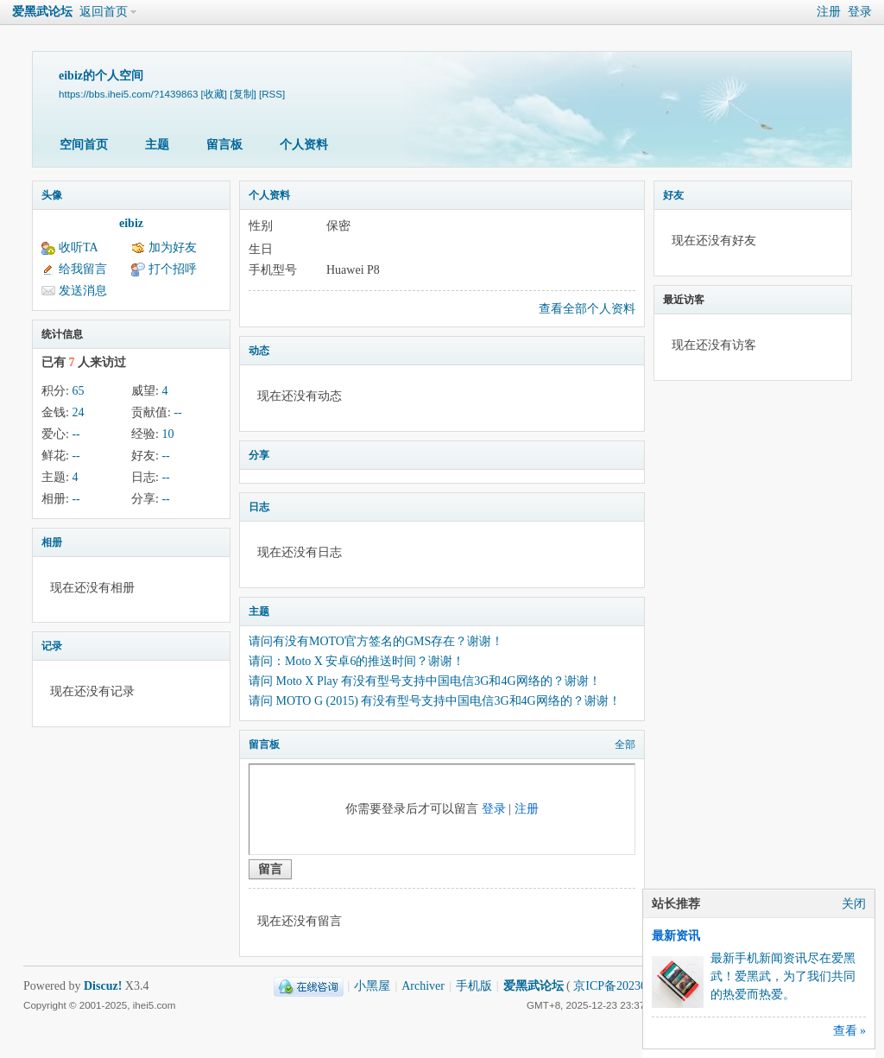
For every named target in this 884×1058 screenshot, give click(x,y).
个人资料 (304, 144)
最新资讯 (676, 935)
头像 (51, 195)
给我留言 (83, 269)
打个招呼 (172, 269)
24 (78, 412)
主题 (157, 144)
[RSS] (272, 93)
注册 (829, 11)
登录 (860, 11)
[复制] (243, 93)
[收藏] (214, 93)
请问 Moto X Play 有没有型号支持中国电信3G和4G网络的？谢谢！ (425, 681)
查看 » (850, 1030)
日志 (259, 507)
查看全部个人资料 (587, 308)
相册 (51, 542)
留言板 (224, 144)
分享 (259, 455)
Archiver (423, 985)
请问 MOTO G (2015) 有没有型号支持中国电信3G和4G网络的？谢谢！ (435, 700)
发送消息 (83, 290)
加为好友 (172, 247)
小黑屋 (372, 985)
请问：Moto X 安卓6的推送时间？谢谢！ (356, 661)
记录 (51, 646)
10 (167, 434)
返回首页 (103, 11)
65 (78, 390)
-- (177, 412)
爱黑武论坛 (42, 11)
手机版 (474, 985)
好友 (673, 195)
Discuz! (103, 985)
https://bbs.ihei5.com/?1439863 (128, 93)
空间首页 (84, 144)
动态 (259, 351)
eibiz (131, 223)
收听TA (78, 247)
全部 (625, 744)
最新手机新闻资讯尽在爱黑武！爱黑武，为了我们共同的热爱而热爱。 (783, 976)
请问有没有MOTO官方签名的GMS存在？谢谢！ (376, 641)
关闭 (854, 903)
